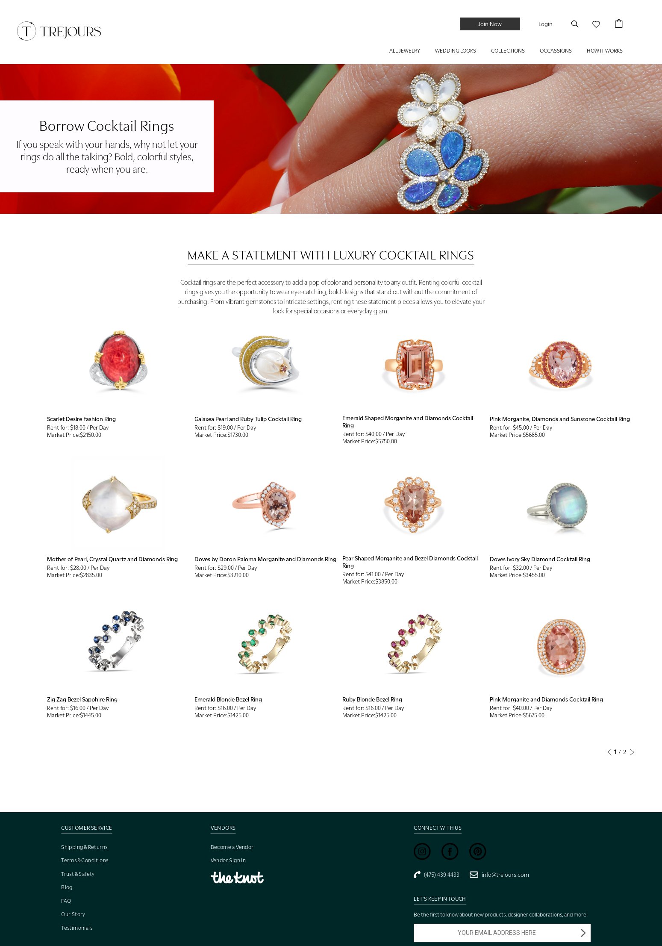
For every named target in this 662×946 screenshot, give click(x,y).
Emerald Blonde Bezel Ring (228, 699)
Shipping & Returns (84, 847)
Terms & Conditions (84, 860)
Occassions (556, 50)
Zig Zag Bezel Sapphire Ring (82, 699)
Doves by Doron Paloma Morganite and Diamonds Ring (265, 559)
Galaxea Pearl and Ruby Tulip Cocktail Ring (248, 419)
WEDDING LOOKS (455, 50)
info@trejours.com (499, 874)
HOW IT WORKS (605, 50)
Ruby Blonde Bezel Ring (372, 699)
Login (545, 24)
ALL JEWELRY (404, 50)
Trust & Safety (78, 874)
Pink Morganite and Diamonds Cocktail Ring (546, 699)
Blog (67, 887)
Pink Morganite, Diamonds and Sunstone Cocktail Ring (560, 419)
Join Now (490, 24)
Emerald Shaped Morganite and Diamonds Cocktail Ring (407, 422)
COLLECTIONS (508, 50)
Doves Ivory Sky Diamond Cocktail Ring (540, 559)
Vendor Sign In (228, 860)
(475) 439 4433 (436, 874)
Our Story (73, 914)
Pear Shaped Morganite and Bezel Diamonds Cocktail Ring (410, 562)
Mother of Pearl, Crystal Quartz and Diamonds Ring (112, 559)
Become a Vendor (232, 847)
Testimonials (76, 928)
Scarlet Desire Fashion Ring (81, 419)
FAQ (66, 901)
